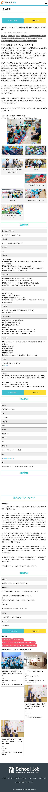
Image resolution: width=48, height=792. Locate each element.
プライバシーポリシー (31, 741)
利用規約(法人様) (19, 741)
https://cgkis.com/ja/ (8, 452)
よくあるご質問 (19, 745)
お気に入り (35, 20)
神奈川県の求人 (6, 633)
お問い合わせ (42, 741)
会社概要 (4, 741)
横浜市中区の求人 (18, 633)
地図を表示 (5, 359)
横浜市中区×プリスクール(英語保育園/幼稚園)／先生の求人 (19, 639)
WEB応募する (12, 20)
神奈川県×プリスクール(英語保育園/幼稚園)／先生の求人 (18, 636)
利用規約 (10, 741)
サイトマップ (29, 745)
